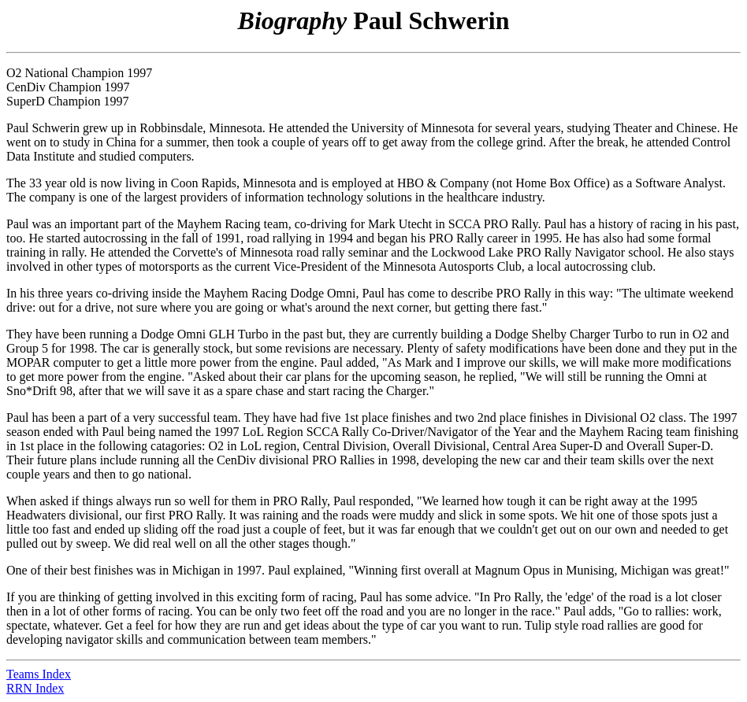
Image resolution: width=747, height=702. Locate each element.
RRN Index (35, 688)
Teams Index (38, 674)
